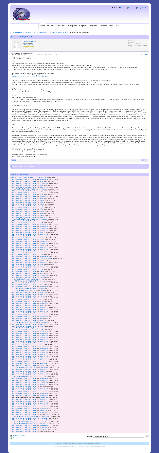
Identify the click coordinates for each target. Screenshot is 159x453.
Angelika (42, 191)
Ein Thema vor (29, 166)
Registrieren (132, 8)
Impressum (74, 443)
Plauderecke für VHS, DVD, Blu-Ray (22, 178)
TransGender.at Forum (18, 32)
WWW (14, 160)
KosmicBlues (44, 422)
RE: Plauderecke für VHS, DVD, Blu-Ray (24, 180)
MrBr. (80, 446)
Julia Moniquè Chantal (46, 258)
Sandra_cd (42, 221)
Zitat (143, 160)
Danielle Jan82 (43, 412)
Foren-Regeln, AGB (66, 443)
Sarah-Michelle (28, 41)
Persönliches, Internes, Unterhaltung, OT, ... (37, 32)
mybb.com (68, 446)
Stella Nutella (43, 358)
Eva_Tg (41, 181)
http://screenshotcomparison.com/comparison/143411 (29, 77)
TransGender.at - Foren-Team (99, 446)
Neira (42, 279)
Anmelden (123, 8)
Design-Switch (141, 8)
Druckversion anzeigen (19, 435)
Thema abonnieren (18, 438)
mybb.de (72, 446)
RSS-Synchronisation (89, 443)
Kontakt (59, 443)
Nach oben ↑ (98, 443)
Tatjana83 (42, 410)
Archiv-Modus (81, 443)
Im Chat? (50, 26)
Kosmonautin (44, 424)
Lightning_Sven (44, 425)
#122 (146, 55)
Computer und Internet (58, 32)
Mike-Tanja (44, 189)
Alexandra (42, 238)
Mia (41, 273)
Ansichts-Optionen (143, 37)
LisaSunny (42, 371)
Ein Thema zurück (18, 166)
